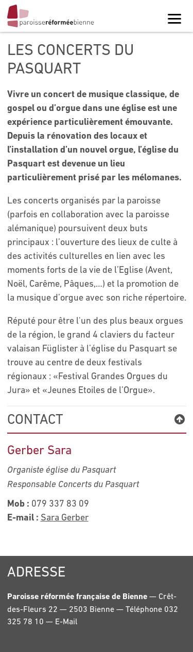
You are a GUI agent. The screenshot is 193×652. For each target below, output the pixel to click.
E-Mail (66, 621)
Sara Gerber (65, 517)
